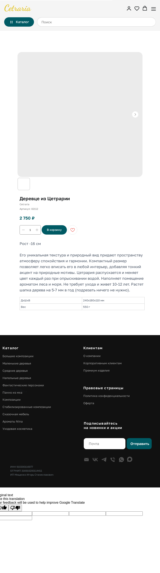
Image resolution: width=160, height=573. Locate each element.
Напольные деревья (16, 378)
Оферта (88, 403)
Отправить (139, 444)
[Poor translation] (15, 508)
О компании (92, 356)
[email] (104, 443)
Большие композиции (18, 356)
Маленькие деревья (16, 363)
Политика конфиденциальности (106, 396)
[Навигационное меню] (153, 8)
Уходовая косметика (17, 428)
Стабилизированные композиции (26, 407)
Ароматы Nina (12, 421)
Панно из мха (12, 392)
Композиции (11, 399)
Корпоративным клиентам (102, 363)
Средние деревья (15, 370)
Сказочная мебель (15, 414)
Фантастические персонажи (23, 385)
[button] (128, 8)
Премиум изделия (96, 370)
